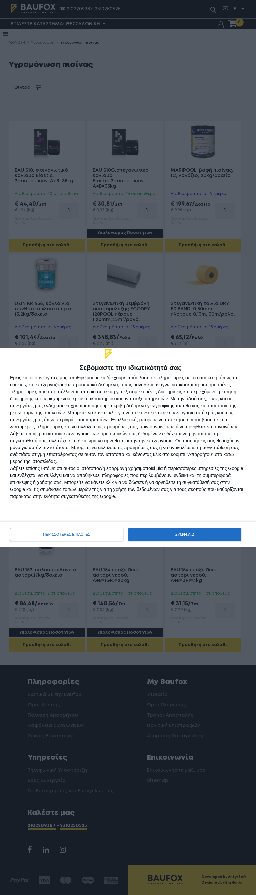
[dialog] (128, 447)
